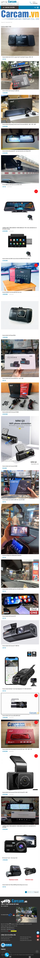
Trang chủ (2, 22)
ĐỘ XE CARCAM (28, 924)
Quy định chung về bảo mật (6, 937)
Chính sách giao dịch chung (25, 937)
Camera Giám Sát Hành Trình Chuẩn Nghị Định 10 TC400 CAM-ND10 (16, 688)
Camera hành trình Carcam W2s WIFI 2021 (11, 715)
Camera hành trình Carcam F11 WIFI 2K (10, 645)
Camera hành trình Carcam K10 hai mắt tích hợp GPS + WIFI (15, 792)
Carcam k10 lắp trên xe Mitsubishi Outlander (11, 555)
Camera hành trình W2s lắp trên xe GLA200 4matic (13, 589)
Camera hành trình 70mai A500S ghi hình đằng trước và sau (15, 884)
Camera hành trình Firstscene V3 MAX (10, 412)
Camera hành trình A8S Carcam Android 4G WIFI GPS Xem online (16, 258)
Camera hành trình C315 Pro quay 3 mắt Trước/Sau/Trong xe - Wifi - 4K (17, 57)
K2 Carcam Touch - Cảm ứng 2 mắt (9, 857)
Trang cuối (36, 892)
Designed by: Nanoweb (29, 954)
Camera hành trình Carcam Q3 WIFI (9, 466)
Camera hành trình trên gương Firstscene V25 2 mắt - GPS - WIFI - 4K (17, 749)
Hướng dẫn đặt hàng (24, 938)
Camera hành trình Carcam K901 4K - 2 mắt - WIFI (12, 378)
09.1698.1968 (14, 926)
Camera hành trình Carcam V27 (9, 616)
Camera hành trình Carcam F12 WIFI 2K (10, 90)
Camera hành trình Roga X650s (9, 335)
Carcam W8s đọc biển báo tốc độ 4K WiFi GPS (12, 184)
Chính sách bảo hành (5, 938)
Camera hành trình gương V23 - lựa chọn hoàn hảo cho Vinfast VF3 (16, 151)
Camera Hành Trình (8, 22)
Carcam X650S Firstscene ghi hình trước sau (11, 292)
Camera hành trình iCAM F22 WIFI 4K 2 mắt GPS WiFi (13, 499)
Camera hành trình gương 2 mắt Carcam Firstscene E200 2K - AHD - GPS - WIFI (19, 124)
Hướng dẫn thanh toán (5, 940)
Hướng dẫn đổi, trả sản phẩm (26, 940)
